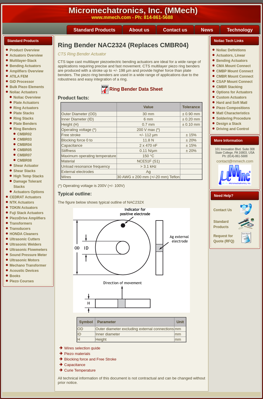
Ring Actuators (26, 108)
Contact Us (222, 210)
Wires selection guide (82, 348)
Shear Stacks (24, 171)
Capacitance (74, 365)
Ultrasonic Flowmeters (28, 250)
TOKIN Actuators (24, 208)
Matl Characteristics (233, 113)
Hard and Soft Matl (231, 103)
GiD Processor (22, 82)
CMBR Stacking (229, 87)
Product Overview (24, 50)
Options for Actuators (234, 92)
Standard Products (94, 29)
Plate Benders (25, 124)
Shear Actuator (26, 166)
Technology (240, 29)
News (207, 29)
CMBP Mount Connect (234, 71)
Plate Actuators (26, 103)
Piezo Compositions (233, 108)
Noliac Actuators (23, 92)
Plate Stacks (23, 113)
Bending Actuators (25, 66)
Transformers (21, 223)
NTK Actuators (22, 202)
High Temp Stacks (28, 176)
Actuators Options (28, 192)
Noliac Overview (27, 97)
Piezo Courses (22, 281)
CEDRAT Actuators (25, 197)
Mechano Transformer (28, 265)
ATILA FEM (19, 76)
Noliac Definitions (231, 50)
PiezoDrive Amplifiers (28, 218)
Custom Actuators (231, 97)
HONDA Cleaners (24, 234)
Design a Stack (228, 124)
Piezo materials (77, 353)
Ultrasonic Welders (25, 244)
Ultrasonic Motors (24, 260)
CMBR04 (24, 145)
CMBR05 (24, 150)
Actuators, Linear (230, 55)
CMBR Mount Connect (234, 76)
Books (15, 276)
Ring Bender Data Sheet (131, 89)
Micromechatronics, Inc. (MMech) (133, 10)
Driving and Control (232, 129)
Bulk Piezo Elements (27, 87)
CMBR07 (24, 155)
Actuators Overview (26, 55)
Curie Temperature (80, 370)
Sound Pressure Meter (28, 255)
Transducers (20, 229)
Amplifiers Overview (26, 71)
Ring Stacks (23, 118)
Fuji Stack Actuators (27, 213)
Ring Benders (24, 129)
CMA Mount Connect (233, 66)
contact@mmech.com (235, 161)
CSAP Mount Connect (234, 82)
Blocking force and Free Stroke (90, 359)
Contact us (175, 29)
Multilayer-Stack (23, 61)
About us (139, 29)
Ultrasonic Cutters (25, 239)
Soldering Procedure (233, 118)
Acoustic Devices (24, 271)
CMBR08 (24, 160)
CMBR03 (24, 139)
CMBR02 (24, 134)
